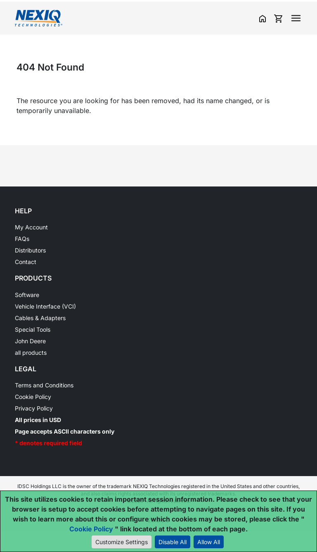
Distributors (30, 250)
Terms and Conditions (44, 385)
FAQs (22, 238)
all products (31, 352)
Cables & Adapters (40, 317)
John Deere (30, 340)
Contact (25, 261)
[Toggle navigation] (296, 18)
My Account (31, 227)
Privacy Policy (34, 408)
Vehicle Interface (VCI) (45, 306)
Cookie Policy (33, 396)
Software (27, 294)
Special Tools (32, 329)
